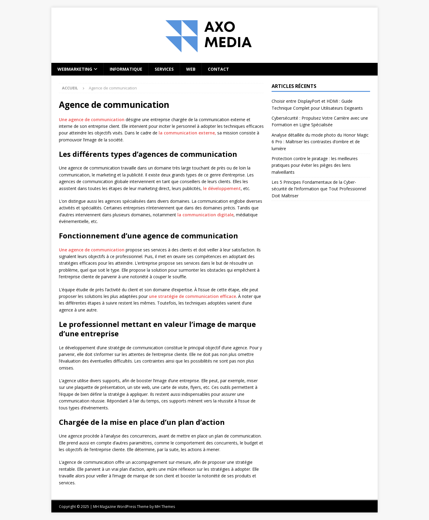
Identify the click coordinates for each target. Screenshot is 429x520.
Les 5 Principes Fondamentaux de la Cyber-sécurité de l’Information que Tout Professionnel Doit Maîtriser (319, 189)
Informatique (126, 69)
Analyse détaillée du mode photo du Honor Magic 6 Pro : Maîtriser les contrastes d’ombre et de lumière (320, 141)
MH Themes (165, 506)
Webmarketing (74, 69)
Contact (218, 69)
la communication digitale (205, 215)
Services (164, 69)
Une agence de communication (91, 119)
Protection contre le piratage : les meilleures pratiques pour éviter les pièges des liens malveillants (315, 165)
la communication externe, (187, 133)
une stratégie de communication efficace (192, 296)
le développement (222, 188)
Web (190, 69)
